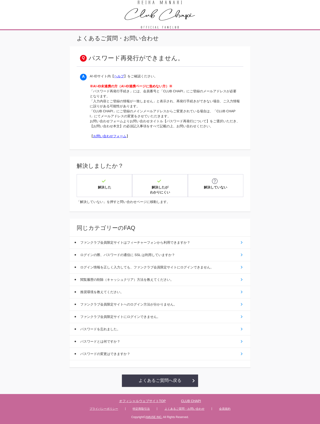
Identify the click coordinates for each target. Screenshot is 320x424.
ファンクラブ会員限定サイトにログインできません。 (120, 317)
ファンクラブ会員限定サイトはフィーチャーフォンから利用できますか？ (135, 242)
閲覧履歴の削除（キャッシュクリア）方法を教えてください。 (127, 279)
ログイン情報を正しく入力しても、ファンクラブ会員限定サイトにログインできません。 (147, 267)
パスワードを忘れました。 (100, 329)
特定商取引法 (141, 408)
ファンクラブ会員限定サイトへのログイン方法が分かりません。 (128, 304)
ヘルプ (119, 76)
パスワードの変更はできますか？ (105, 354)
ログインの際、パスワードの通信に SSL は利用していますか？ (127, 255)
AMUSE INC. (153, 417)
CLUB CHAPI (191, 401)
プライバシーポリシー (104, 408)
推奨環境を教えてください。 (102, 292)
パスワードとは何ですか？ (100, 341)
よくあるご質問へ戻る (160, 380)
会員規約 (224, 408)
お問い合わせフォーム (109, 136)
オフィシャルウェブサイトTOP (142, 401)
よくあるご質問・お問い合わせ (185, 408)
